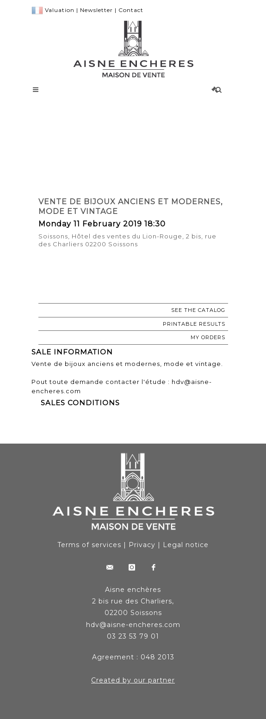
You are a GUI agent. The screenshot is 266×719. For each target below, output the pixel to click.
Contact (130, 9)
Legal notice (186, 545)
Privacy (142, 545)
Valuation (59, 9)
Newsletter (96, 9)
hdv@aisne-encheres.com (133, 625)
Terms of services (89, 545)
